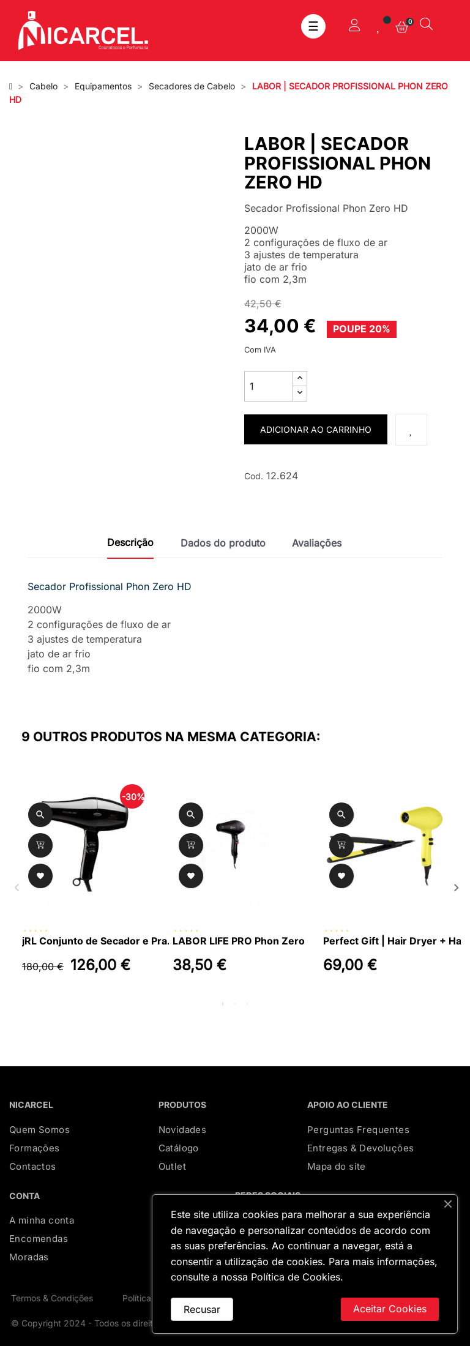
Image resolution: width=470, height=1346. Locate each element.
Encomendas (38, 1238)
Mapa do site (336, 1166)
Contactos (32, 1166)
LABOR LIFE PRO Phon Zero (239, 941)
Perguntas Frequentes (358, 1129)
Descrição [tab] (130, 542)
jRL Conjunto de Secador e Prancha (98, 941)
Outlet (172, 1166)
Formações (34, 1148)
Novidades (183, 1129)
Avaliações (316, 543)
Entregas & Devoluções (360, 1148)
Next (455, 886)
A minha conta (41, 1220)
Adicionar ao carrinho (315, 429)
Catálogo (179, 1148)
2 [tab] (235, 1004)
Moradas (29, 1257)
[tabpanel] (84, 886)
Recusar (202, 1309)
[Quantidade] (268, 386)
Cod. (253, 476)
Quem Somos (39, 1129)
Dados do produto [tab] (223, 543)
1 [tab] (223, 1004)
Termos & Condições (52, 1298)
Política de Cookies (295, 1277)
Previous (15, 886)
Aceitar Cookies (390, 1309)
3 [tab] (247, 1004)
